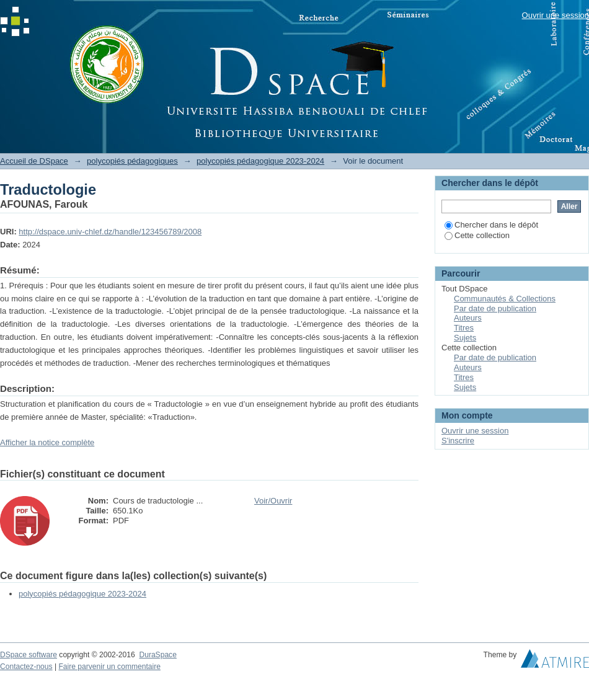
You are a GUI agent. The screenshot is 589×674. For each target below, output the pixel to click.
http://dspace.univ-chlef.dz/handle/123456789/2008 (110, 231)
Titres (464, 327)
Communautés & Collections (505, 298)
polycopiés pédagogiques (132, 161)
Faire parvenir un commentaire (109, 666)
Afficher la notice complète (47, 442)
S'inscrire (457, 440)
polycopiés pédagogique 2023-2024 (260, 161)
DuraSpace (157, 654)
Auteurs (468, 317)
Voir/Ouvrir (273, 500)
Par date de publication (495, 308)
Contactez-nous (26, 666)
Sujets (465, 337)
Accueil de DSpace (34, 161)
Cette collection (477, 235)
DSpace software (28, 654)
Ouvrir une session (555, 15)
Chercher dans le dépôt (491, 224)
